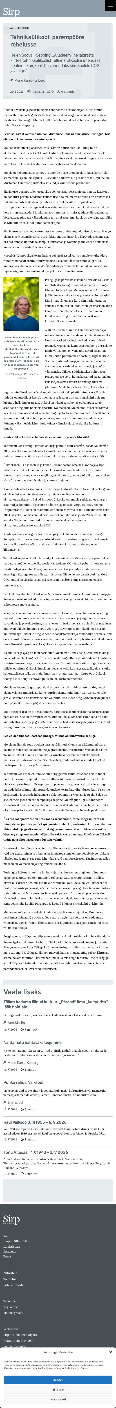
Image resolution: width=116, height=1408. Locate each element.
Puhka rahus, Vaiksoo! (23, 1083)
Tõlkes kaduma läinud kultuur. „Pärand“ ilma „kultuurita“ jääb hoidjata (55, 1005)
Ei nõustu (58, 1389)
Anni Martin (16, 1023)
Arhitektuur (19, 27)
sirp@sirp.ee (11, 1246)
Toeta (7, 1256)
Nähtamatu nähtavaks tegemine (32, 1043)
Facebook (9, 1251)
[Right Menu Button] (110, 6)
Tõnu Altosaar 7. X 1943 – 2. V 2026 (35, 1152)
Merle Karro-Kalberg (29, 80)
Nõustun (58, 1379)
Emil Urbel (15, 1102)
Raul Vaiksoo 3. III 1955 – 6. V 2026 (34, 1122)
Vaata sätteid (58, 1399)
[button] (110, 1352)
